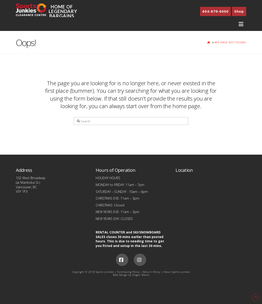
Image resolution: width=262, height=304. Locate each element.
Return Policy (151, 272)
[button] (241, 24)
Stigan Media (140, 275)
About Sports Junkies (176, 272)
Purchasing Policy (128, 272)
